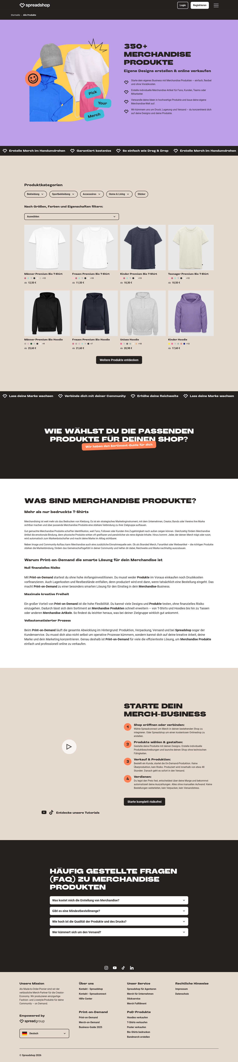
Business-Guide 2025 (90, 1027)
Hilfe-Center (85, 998)
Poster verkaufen (136, 1027)
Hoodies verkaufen (137, 1017)
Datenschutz (182, 993)
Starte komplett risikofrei (144, 802)
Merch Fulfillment (136, 1003)
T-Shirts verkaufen (137, 1022)
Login (183, 5)
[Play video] (69, 747)
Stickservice (133, 998)
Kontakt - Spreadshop (91, 989)
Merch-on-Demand (89, 1022)
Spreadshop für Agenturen (141, 989)
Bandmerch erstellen (138, 1036)
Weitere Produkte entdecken (119, 360)
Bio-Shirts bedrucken (138, 1032)
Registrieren (199, 5)
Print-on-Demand (88, 1017)
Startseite (15, 15)
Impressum (181, 989)
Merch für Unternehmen (140, 993)
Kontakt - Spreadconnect (92, 993)
